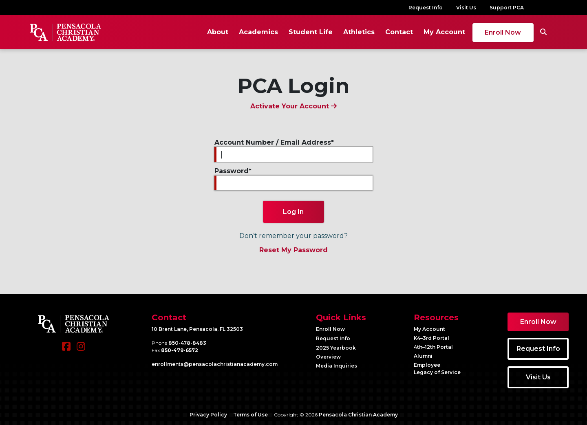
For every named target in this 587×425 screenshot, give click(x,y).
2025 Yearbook (336, 348)
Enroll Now (502, 32)
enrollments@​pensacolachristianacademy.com (215, 364)
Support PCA (507, 7)
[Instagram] (81, 350)
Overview (328, 357)
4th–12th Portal (433, 347)
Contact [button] (398, 32)
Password (231, 171)
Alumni (423, 356)
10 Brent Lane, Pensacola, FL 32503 (197, 329)
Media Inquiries (336, 366)
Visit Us (466, 7)
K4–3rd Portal (431, 338)
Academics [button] (257, 32)
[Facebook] (66, 350)
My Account (443, 32)
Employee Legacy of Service (437, 368)
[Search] (542, 32)
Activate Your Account (293, 106)
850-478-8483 (187, 343)
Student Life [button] (310, 32)
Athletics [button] (358, 32)
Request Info (425, 7)
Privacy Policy (208, 415)
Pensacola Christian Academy (358, 415)
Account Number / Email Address (272, 142)
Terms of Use (250, 415)
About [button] (216, 32)
